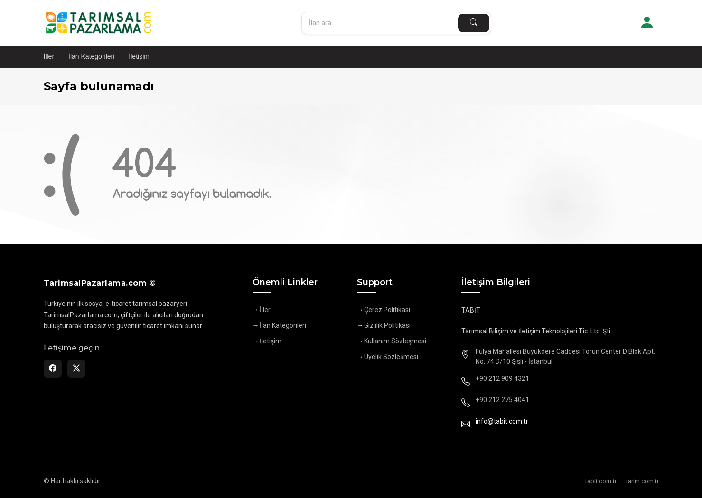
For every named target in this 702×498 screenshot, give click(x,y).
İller (49, 56)
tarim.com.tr (642, 481)
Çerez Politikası (387, 310)
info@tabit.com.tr (502, 421)
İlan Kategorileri (91, 56)
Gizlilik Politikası (387, 325)
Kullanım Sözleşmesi (395, 341)
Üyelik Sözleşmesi (391, 356)
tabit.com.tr (601, 481)
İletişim (139, 56)
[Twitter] (76, 369)
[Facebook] (53, 369)
